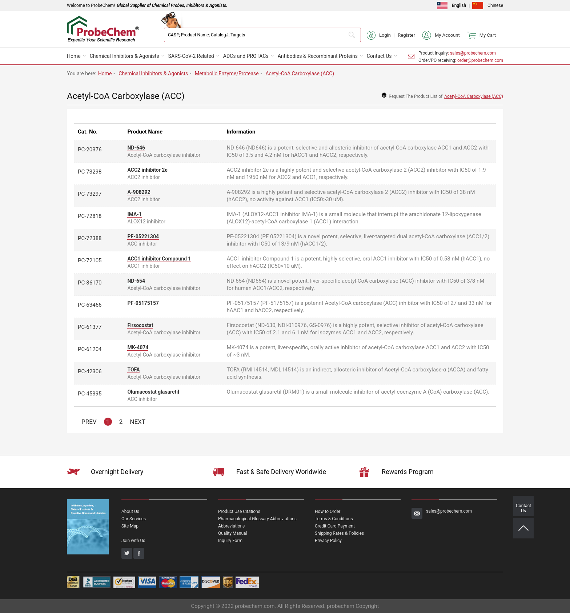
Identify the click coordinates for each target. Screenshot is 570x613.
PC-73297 (90, 194)
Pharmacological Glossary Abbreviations (257, 518)
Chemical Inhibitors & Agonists (124, 56)
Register (406, 35)
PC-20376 (90, 149)
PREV (89, 421)
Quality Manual (232, 533)
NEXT (137, 421)
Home (74, 56)
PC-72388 (90, 238)
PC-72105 (90, 260)
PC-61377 (90, 327)
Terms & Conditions (334, 518)
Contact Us (379, 56)
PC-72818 (90, 216)
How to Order (327, 511)
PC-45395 (90, 393)
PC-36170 (90, 282)
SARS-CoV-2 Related (191, 56)
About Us (130, 511)
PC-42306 (90, 371)
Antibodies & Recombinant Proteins (318, 56)
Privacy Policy (328, 540)
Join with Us (133, 540)
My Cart (481, 35)
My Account (441, 35)
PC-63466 (90, 305)
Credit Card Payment (335, 526)
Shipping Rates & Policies (339, 533)
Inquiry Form (230, 540)
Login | (382, 35)
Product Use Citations (239, 511)
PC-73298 (90, 171)
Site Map (130, 526)
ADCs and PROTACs (246, 56)
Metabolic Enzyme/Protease (227, 73)
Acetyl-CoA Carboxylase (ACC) (299, 73)
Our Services (133, 518)
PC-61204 (90, 349)
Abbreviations (231, 526)
